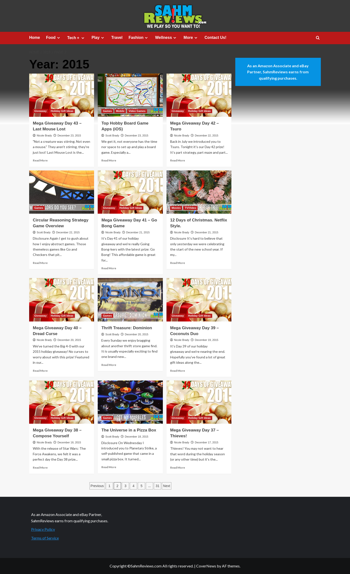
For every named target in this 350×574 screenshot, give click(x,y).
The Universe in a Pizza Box (128, 430)
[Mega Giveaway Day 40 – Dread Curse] (61, 299)
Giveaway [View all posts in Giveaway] (40, 111)
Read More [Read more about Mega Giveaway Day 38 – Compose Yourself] (40, 467)
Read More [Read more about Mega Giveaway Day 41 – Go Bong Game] (108, 268)
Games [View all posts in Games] (107, 111)
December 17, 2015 (206, 442)
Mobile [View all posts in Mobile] (120, 111)
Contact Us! (216, 37)
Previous (97, 486)
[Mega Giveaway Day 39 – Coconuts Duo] (198, 299)
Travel (116, 37)
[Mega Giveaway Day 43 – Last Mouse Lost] (61, 95)
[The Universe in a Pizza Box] (130, 402)
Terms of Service (45, 538)
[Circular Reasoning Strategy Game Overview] (61, 192)
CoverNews (206, 566)
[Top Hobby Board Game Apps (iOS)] (130, 95)
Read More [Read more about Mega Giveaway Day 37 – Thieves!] (177, 467)
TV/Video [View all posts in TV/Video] (190, 207)
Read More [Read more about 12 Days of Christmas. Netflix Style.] (177, 263)
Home (34, 37)
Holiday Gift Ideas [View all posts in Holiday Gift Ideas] (62, 111)
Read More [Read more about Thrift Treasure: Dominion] (108, 365)
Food (53, 37)
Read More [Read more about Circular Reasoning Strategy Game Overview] (40, 263)
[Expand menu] (58, 38)
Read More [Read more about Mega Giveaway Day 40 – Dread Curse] (40, 370)
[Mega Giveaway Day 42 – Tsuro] (198, 95)
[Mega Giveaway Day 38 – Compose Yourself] (61, 402)
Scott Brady (112, 135)
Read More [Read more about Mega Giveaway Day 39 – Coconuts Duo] (177, 370)
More (191, 37)
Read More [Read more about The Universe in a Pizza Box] (108, 467)
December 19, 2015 (206, 339)
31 (157, 486)
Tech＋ (76, 38)
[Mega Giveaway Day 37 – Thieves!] (198, 402)
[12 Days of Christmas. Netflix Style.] (198, 192)
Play (98, 37)
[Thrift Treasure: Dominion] (130, 299)
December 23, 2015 (69, 135)
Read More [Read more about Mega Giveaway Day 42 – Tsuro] (177, 160)
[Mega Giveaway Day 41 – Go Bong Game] (130, 192)
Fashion (139, 37)
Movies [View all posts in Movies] (176, 207)
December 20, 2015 (69, 339)
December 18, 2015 (69, 442)
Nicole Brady (44, 135)
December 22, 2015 (206, 135)
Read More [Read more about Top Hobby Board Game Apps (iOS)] (108, 160)
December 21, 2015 (138, 232)
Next (166, 486)
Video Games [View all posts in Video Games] (137, 111)
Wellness (166, 37)
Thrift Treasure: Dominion (126, 328)
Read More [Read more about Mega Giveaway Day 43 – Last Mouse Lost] (40, 160)
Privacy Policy (43, 529)
